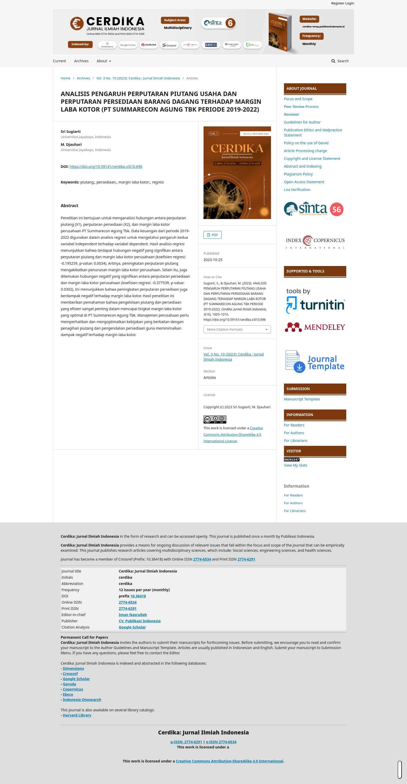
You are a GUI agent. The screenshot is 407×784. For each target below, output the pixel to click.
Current (59, 60)
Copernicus (73, 689)
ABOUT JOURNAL (302, 88)
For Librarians (296, 440)
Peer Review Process (301, 106)
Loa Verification (297, 189)
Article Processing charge (305, 150)
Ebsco (68, 694)
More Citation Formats (225, 329)
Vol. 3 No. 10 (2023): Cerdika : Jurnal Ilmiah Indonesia (138, 78)
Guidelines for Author (302, 122)
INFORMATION (300, 414)
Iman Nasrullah (133, 614)
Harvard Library (77, 715)
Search (342, 60)
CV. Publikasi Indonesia (140, 620)
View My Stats (295, 465)
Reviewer (291, 114)
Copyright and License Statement (312, 158)
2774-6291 (246, 559)
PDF (214, 235)
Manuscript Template (302, 399)
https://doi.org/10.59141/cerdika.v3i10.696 (106, 166)
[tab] (315, 88)
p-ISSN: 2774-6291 (186, 741)
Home (65, 78)
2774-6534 (202, 559)
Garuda (69, 683)
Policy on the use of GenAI (306, 142)
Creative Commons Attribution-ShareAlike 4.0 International (229, 761)
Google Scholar (132, 627)
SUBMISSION (298, 388)
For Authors (294, 432)
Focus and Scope (298, 98)
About (102, 60)
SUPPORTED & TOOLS (305, 271)
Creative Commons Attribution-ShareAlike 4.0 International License (233, 434)
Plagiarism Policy (298, 174)
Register (337, 3)
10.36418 (138, 596)
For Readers (294, 424)
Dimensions (73, 668)
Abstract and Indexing (303, 166)
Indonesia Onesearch (82, 699)
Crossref (70, 673)
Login (349, 3)
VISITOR (294, 450)
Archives (81, 60)
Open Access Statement (304, 181)
